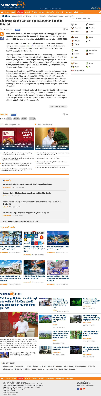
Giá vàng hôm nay (8, 366)
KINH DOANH (69, 12)
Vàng (35, 16)
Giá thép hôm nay (8, 369)
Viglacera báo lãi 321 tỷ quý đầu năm (61, 348)
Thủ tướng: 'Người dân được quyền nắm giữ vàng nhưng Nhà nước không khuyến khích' (52, 147)
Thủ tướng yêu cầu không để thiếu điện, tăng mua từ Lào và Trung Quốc (52, 162)
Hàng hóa (5, 16)
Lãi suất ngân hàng (80, 366)
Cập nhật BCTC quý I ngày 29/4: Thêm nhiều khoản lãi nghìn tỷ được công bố (34, 249)
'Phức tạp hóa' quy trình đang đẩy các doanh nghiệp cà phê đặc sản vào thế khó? (18, 159)
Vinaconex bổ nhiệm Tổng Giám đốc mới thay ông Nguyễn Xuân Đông (28, 184)
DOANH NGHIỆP (60, 12)
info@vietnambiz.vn (12, 392)
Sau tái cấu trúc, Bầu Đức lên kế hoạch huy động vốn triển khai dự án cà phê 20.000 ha (17, 153)
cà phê (9, 119)
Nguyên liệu (27, 16)
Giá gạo (34, 369)
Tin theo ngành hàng (81, 18)
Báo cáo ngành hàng (55, 16)
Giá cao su (41, 369)
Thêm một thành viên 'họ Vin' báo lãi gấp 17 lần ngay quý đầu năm (58, 248)
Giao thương (69, 16)
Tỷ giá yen (35, 366)
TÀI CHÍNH (34, 12)
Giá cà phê (59, 366)
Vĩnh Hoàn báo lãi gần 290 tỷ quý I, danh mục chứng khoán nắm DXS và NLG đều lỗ (58, 278)
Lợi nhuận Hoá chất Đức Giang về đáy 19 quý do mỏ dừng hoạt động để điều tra (10, 278)
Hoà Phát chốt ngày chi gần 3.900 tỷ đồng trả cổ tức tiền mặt (34, 277)
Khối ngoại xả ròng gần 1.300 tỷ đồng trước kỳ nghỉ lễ (91, 349)
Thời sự (5, 196)
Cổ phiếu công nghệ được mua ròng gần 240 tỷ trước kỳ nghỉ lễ (26, 213)
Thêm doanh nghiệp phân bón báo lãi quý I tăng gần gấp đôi (10, 248)
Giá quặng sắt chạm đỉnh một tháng (48, 158)
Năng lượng (16, 16)
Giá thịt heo (27, 369)
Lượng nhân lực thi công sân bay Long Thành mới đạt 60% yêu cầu (27, 193)
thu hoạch (32, 119)
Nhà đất (5, 207)
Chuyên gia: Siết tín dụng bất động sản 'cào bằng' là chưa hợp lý (22, 354)
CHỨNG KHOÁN (50, 12)
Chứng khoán (7, 215)
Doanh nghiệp (7, 187)
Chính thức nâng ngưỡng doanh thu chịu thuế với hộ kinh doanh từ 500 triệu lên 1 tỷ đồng (60, 303)
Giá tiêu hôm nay (68, 366)
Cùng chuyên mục (45, 124)
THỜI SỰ (7, 12)
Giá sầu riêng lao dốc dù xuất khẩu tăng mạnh (51, 167)
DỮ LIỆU (76, 12)
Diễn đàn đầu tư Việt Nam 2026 (67, 369)
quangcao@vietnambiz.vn (88, 385)
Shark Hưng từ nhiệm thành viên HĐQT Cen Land (20, 222)
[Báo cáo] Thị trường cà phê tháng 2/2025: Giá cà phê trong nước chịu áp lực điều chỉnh (16, 146)
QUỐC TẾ (27, 12)
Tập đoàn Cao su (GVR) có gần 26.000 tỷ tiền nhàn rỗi (91, 334)
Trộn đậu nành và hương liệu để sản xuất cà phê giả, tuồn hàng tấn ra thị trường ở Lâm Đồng (17, 164)
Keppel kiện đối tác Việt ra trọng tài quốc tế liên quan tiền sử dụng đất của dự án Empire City (32, 203)
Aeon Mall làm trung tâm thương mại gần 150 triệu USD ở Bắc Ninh (59, 319)
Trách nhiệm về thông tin (9, 394)
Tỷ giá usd (28, 366)
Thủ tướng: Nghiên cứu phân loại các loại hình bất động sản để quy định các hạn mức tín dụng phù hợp (18, 303)
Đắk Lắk (24, 119)
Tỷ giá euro (43, 366)
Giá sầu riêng (18, 369)
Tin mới (7, 180)
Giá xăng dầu (91, 366)
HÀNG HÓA (20, 12)
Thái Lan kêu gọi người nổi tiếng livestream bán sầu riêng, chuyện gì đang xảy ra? (53, 153)
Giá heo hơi (51, 366)
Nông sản (42, 16)
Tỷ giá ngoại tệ (19, 366)
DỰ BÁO (13, 12)
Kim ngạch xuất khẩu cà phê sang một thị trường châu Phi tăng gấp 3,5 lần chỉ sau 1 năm (17, 169)
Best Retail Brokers (51, 369)
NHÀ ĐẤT (41, 12)
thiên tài (16, 119)
